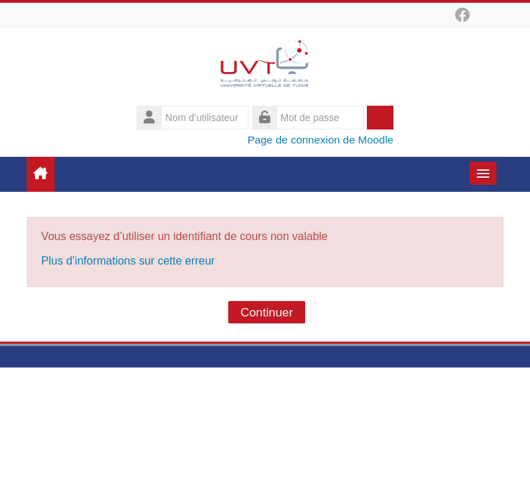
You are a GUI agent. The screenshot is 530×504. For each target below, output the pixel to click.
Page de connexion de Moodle (320, 140)
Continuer (267, 312)
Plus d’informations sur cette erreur (128, 261)
